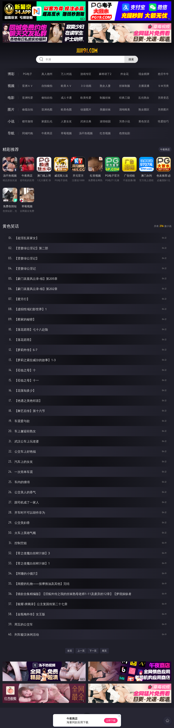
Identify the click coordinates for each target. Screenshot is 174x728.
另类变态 (163, 97)
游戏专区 (85, 74)
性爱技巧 (163, 121)
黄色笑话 (143, 121)
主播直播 (143, 86)
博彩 (11, 74)
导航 (11, 133)
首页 (69, 650)
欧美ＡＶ (66, 86)
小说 (11, 121)
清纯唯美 (124, 109)
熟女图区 (143, 109)
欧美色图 (66, 109)
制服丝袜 (105, 97)
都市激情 (27, 121)
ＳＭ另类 (163, 86)
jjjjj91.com (87, 50)
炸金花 (124, 74)
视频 (11, 85)
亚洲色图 (46, 109)
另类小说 (124, 121)
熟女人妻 (105, 86)
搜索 (131, 59)
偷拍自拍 (46, 97)
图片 (11, 109)
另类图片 (163, 109)
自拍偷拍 (46, 86)
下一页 (93, 650)
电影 (11, 97)
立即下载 (111, 720)
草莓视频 (66, 133)
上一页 (81, 650)
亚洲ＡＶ (27, 86)
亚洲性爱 (27, 97)
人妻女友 (66, 121)
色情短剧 (124, 133)
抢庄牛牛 (163, 74)
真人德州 (46, 74)
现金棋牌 (143, 74)
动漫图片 (85, 109)
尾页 (104, 650)
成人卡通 (66, 97)
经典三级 (124, 97)
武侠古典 (85, 121)
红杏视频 (105, 133)
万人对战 (66, 74)
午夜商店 (46, 133)
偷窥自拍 (27, 109)
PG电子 (27, 74)
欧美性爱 (85, 97)
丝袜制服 (124, 86)
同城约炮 (27, 133)
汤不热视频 (86, 133)
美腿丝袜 (105, 109)
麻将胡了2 (105, 74)
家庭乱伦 (46, 121)
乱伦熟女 (143, 97)
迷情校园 (105, 121)
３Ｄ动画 (85, 86)
